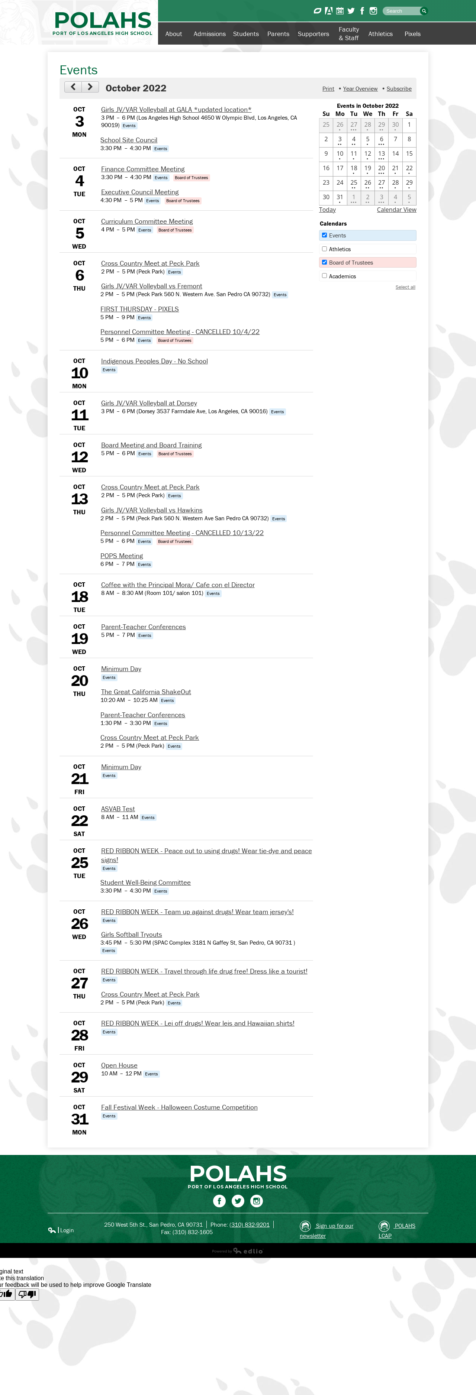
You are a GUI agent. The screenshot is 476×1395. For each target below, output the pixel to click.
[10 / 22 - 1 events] (409, 169)
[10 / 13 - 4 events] (381, 154)
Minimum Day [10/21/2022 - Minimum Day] (121, 766)
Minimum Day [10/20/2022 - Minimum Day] (121, 668)
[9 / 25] (326, 125)
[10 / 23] (326, 183)
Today (327, 209)
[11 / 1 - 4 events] (354, 198)
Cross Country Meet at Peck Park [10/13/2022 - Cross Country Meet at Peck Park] (150, 486)
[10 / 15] (409, 154)
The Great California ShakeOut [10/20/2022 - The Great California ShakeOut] (146, 691)
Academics (342, 276)
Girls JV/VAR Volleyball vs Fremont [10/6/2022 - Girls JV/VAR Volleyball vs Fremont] (151, 285)
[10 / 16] (326, 169)
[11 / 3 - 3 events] (381, 198)
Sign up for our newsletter (326, 1230)
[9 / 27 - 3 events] (354, 125)
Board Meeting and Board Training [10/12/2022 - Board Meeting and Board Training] (151, 444)
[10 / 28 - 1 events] (395, 183)
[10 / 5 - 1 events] (367, 140)
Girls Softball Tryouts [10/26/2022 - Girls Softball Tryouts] (131, 934)
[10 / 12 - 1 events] (367, 154)
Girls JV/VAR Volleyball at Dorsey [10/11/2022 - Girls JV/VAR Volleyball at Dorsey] (149, 402)
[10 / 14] (395, 154)
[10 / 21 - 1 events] (395, 169)
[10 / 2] (326, 140)
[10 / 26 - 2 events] (367, 183)
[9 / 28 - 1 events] (367, 125)
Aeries (328, 10)
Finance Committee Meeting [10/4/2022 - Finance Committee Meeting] (142, 168)
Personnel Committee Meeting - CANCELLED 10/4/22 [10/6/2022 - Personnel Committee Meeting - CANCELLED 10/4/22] (180, 331)
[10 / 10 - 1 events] (340, 154)
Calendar (340, 10)
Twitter (351, 10)
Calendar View (396, 209)
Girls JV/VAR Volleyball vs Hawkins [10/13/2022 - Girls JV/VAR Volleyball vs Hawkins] (152, 509)
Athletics (340, 249)
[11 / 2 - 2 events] (367, 198)
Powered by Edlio (238, 1250)
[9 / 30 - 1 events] (395, 125)
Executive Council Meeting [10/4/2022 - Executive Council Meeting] (139, 191)
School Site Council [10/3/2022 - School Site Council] (128, 139)
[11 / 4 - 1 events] (395, 198)
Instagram (373, 10)
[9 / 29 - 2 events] (381, 125)
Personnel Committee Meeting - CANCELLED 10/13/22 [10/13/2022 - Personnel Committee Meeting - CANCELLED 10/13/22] (182, 532)
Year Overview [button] (360, 88)
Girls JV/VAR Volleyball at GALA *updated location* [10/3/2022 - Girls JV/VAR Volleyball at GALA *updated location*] (176, 109)
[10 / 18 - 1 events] (354, 169)
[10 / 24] (340, 183)
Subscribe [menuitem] (399, 88)
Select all (405, 287)
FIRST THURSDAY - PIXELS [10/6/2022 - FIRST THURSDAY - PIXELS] (139, 308)
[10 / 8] (409, 140)
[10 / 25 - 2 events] (354, 183)
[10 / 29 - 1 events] (409, 183)
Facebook (362, 10)
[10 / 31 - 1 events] (340, 198)
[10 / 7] (395, 140)
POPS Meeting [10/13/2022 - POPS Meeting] (121, 555)
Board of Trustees (351, 262)
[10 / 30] (326, 198)
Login (61, 1230)
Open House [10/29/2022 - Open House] (119, 1065)
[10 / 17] (340, 169)
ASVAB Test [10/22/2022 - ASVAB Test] (118, 808)
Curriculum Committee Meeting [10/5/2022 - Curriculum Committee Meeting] (147, 221)
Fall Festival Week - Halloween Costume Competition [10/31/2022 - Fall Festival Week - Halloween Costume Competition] (179, 1107)
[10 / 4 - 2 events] (354, 140)
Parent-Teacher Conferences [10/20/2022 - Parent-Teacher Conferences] (142, 714)
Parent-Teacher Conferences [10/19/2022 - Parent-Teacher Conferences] (143, 626)
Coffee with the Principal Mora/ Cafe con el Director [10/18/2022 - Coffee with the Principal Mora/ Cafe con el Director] (178, 584)
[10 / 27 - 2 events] (381, 183)
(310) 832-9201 (249, 1224)
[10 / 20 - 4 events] (381, 169)
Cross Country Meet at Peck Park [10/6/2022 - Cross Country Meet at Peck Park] (150, 263)
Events (337, 235)
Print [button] (328, 88)
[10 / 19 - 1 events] (367, 169)
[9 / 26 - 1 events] (340, 125)
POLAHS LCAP (397, 1230)
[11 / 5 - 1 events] (409, 198)
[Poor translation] (27, 1294)
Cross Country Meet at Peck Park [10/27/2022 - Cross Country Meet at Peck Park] (150, 994)
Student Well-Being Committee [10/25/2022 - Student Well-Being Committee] (145, 882)
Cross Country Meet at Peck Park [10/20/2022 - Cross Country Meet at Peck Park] (149, 737)
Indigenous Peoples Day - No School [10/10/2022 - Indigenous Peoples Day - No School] (154, 360)
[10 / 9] (326, 154)
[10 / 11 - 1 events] (354, 154)
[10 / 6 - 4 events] (381, 140)
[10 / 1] (409, 125)
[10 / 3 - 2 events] (340, 140)
